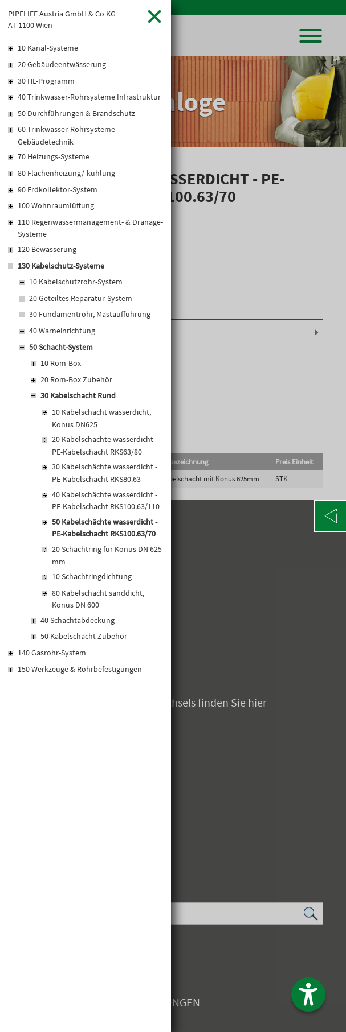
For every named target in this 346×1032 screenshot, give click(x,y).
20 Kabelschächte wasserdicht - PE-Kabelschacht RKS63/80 (104, 445)
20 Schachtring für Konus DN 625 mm (107, 555)
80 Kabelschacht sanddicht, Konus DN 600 (98, 599)
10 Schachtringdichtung (92, 576)
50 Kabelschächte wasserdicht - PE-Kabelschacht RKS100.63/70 (104, 528)
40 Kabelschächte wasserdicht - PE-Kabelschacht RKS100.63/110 (106, 500)
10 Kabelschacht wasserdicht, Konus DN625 (101, 418)
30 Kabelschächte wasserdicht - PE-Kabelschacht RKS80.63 (104, 472)
